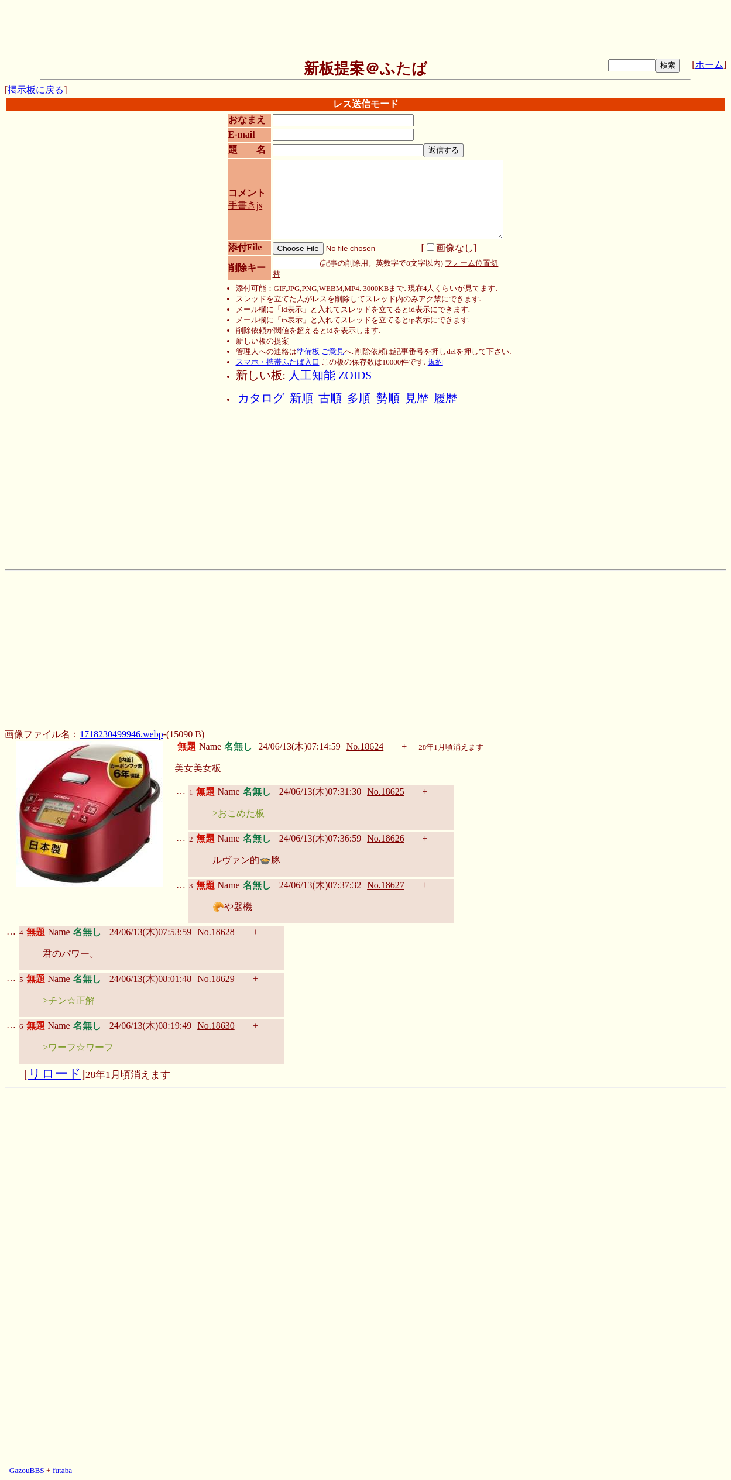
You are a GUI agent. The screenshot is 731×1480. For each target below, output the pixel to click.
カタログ (261, 398)
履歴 (445, 398)
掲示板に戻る (36, 90)
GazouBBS (26, 1470)
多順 (358, 398)
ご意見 (332, 351)
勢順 (388, 398)
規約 (435, 362)
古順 (330, 398)
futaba (62, 1470)
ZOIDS (355, 375)
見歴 (416, 398)
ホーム (709, 65)
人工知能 (312, 375)
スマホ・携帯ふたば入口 (278, 362)
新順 (301, 398)
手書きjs (245, 205)
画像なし (450, 248)
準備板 (308, 351)
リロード (54, 1074)
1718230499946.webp (121, 734)
